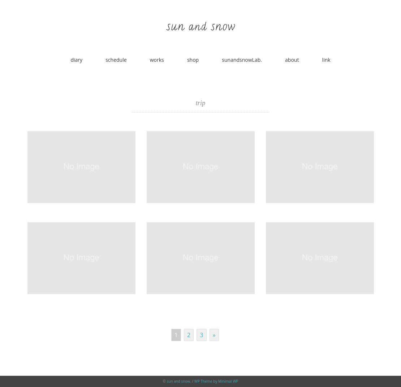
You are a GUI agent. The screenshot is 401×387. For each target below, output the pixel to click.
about (292, 59)
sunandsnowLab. (242, 59)
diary (76, 59)
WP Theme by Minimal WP (216, 381)
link (326, 59)
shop (193, 59)
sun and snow (178, 381)
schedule (115, 59)
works (157, 59)
